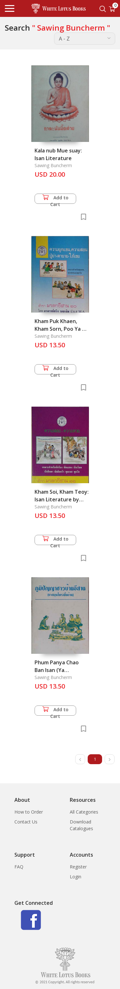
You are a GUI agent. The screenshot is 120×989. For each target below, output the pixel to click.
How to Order (28, 812)
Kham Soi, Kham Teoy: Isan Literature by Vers (62, 499)
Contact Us (25, 822)
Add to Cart (55, 199)
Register (78, 867)
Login (75, 877)
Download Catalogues (81, 825)
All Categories (84, 812)
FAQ (18, 867)
